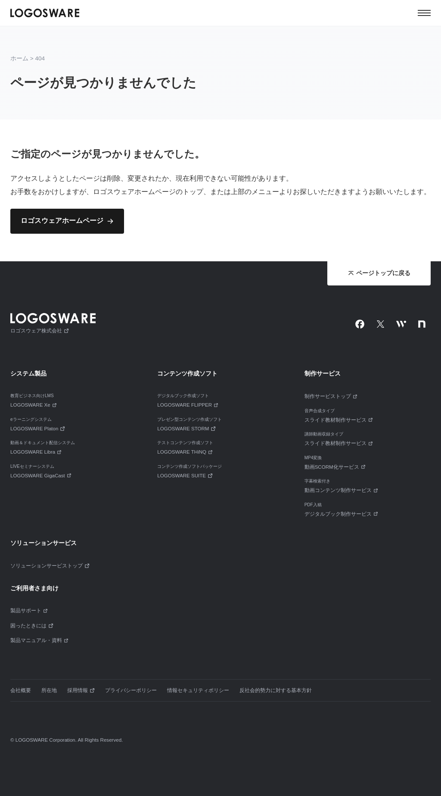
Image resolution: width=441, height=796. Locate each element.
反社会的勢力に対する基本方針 (275, 690)
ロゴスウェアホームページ (62, 220)
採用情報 (81, 690)
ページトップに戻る (379, 273)
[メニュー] (424, 13)
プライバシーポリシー (131, 690)
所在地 (49, 690)
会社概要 (20, 690)
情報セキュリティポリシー (198, 690)
